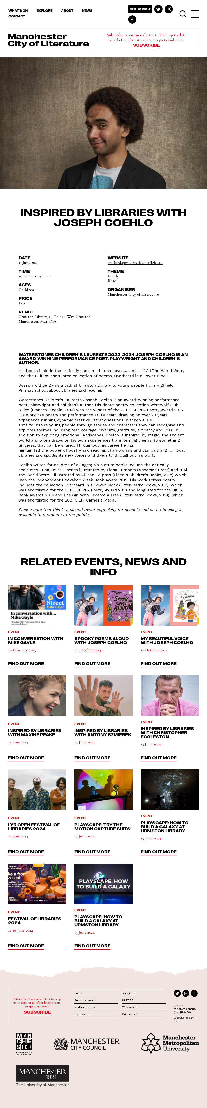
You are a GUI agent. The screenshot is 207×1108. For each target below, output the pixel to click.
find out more (26, 663)
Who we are (129, 1007)
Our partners (130, 1014)
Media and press (84, 1007)
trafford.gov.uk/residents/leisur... (135, 262)
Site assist (140, 9)
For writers (129, 993)
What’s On (18, 10)
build (177, 1021)
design (189, 1017)
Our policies (81, 1014)
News (87, 10)
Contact (16, 16)
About (67, 10)
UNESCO (127, 1000)
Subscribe (146, 44)
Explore (44, 10)
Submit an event (85, 1000)
